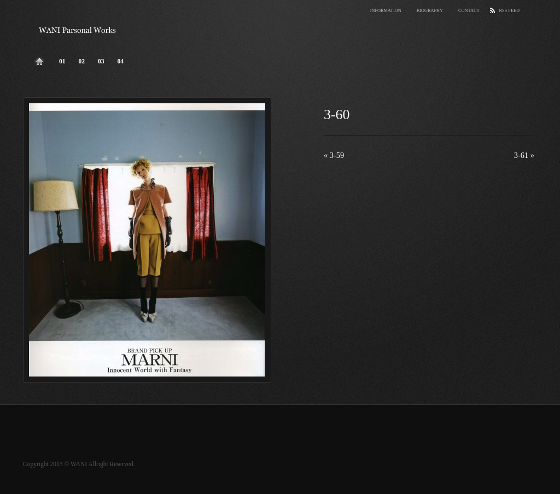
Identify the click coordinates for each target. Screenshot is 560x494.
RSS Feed (509, 10)
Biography (430, 10)
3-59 (334, 155)
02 (82, 61)
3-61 (524, 155)
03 (101, 61)
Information (385, 10)
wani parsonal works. (77, 30)
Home (39, 59)
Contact (468, 10)
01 (62, 61)
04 (121, 61)
